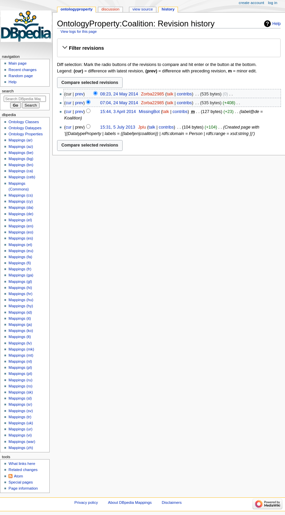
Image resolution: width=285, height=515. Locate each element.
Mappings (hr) (20, 294)
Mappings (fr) (19, 269)
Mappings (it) (19, 318)
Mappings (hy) (20, 306)
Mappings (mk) (21, 349)
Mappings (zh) (20, 448)
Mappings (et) (20, 245)
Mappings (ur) (20, 429)
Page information (23, 488)
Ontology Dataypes (24, 128)
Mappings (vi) (20, 435)
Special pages (20, 482)
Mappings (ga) (20, 275)
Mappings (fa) (20, 257)
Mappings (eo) (20, 232)
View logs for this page (78, 31)
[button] (168, 48)
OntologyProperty (76, 9)
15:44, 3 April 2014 (118, 111)
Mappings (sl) (20, 398)
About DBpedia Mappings (130, 502)
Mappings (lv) (20, 343)
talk (170, 94)
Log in (272, 3)
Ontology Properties (25, 134)
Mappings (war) (21, 442)
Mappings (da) (20, 207)
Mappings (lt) (19, 337)
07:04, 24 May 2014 (119, 102)
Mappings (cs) (20, 195)
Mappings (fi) (19, 263)
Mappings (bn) (20, 165)
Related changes (22, 470)
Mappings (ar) (20, 140)
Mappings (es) (20, 238)
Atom (18, 476)
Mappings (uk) (20, 423)
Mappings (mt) (20, 355)
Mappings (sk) (20, 392)
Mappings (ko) (20, 331)
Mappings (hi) (20, 288)
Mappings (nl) (20, 361)
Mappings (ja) (20, 324)
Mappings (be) (20, 153)
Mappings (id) (20, 312)
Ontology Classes (23, 122)
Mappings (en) (20, 226)
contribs (184, 94)
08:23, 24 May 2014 (119, 94)
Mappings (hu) (20, 300)
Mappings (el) (20, 220)
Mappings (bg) (20, 159)
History (168, 9)
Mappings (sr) (20, 404)
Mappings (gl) (20, 281)
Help (277, 23)
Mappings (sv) (20, 411)
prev (79, 94)
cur (69, 102)
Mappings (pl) (20, 367)
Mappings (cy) (20, 201)
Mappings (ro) (20, 386)
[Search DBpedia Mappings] (25, 99)
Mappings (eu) (20, 251)
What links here (21, 464)
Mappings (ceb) (21, 177)
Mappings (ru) (20, 380)
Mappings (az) (20, 146)
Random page (20, 76)
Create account (251, 3)
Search (8, 91)
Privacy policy (86, 502)
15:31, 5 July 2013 (117, 127)
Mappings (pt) (20, 374)
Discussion (110, 9)
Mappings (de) (20, 214)
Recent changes (22, 70)
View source (142, 9)
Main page (17, 63)
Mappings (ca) (20, 171)
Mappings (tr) (19, 417)
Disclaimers (172, 502)
